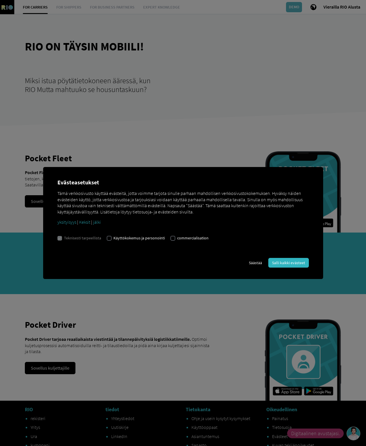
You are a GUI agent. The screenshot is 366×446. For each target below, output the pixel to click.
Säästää (255, 262)
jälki (97, 222)
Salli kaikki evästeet (288, 262)
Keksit (84, 222)
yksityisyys (66, 222)
